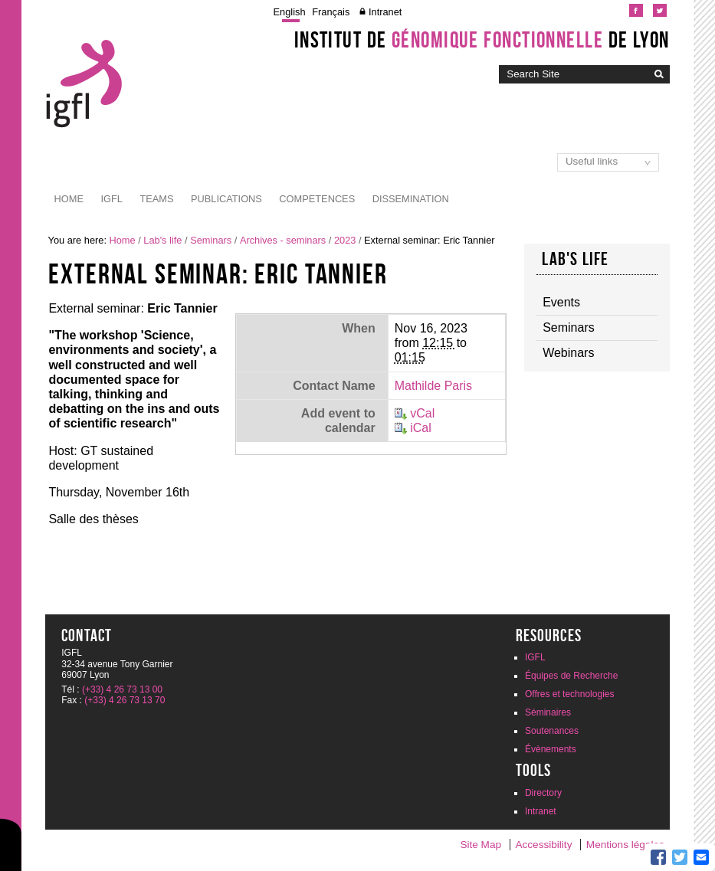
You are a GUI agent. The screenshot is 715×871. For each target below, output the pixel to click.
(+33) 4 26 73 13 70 (124, 700)
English (290, 12)
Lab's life (162, 240)
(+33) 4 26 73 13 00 (122, 689)
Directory (543, 793)
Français (330, 12)
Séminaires (548, 712)
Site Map (480, 844)
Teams (156, 199)
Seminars (210, 240)
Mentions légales (625, 844)
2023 (345, 240)
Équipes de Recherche (571, 675)
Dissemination (410, 199)
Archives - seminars (283, 240)
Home (69, 199)
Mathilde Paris (433, 385)
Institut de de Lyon (482, 40)
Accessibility (543, 844)
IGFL (111, 199)
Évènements (550, 749)
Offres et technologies (570, 694)
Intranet (385, 12)
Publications (226, 199)
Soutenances (552, 730)
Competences (317, 199)
